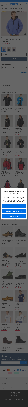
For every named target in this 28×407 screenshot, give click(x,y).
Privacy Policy (10, 201)
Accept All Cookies (14, 206)
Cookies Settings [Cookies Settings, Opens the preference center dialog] (14, 216)
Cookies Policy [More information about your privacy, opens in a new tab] (19, 201)
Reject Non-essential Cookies (14, 211)
